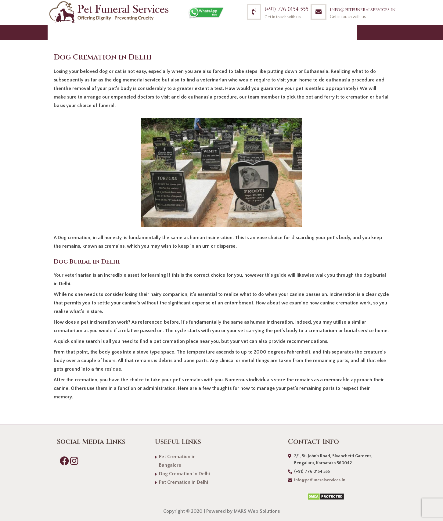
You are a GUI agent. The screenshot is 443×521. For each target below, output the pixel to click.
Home (61, 32)
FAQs (281, 32)
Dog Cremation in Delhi (184, 473)
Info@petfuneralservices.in (362, 10)
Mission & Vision (239, 32)
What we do (138, 32)
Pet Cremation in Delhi (183, 482)
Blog (306, 32)
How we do (185, 32)
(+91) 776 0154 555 (286, 9)
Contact (337, 32)
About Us (95, 32)
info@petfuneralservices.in (319, 480)
